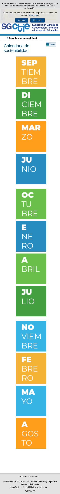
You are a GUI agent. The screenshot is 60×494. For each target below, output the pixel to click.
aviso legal (33, 15)
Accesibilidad (28, 487)
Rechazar (37, 20)
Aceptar (21, 20)
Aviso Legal (42, 487)
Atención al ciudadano (29, 476)
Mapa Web (14, 487)
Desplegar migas (4, 38)
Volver (52, 44)
